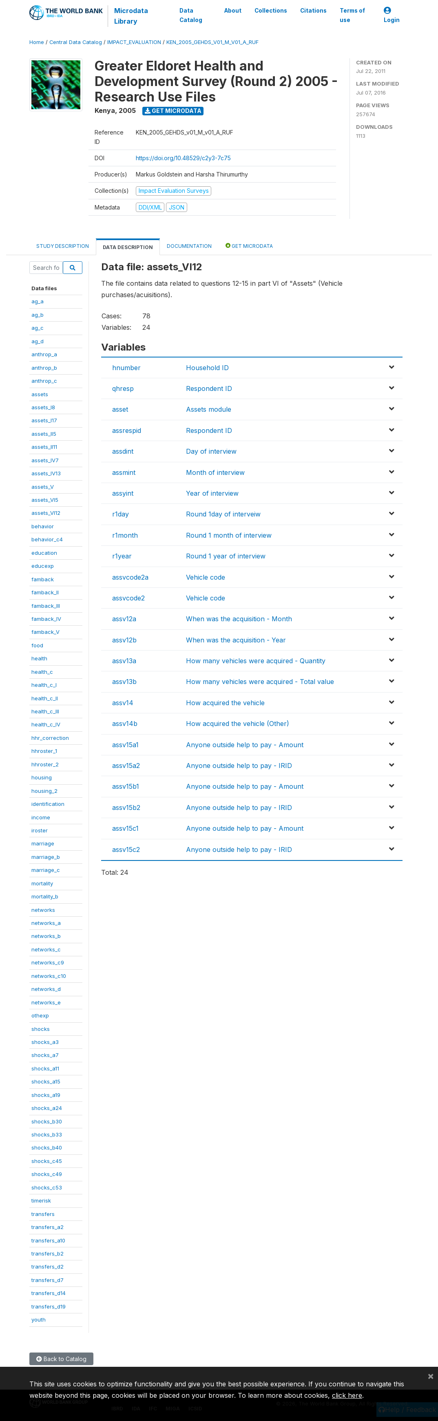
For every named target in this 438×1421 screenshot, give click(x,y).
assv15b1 (125, 786)
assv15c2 (126, 849)
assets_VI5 (44, 499)
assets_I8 (43, 407)
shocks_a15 (45, 1081)
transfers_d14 (48, 1293)
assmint (123, 472)
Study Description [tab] (62, 246)
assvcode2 (128, 598)
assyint (122, 493)
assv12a (124, 619)
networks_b (46, 936)
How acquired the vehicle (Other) (237, 723)
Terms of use (352, 15)
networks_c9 (47, 962)
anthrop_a (44, 354)
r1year (122, 556)
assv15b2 (126, 807)
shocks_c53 (46, 1187)
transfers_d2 (47, 1266)
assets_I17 (44, 420)
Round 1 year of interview (225, 556)
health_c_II (44, 698)
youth (38, 1319)
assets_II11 (44, 447)
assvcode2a (130, 577)
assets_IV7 (45, 460)
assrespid (126, 430)
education (44, 552)
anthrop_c (44, 380)
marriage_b (45, 857)
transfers (43, 1214)
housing (41, 777)
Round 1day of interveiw (223, 514)
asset (120, 409)
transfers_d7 (47, 1280)
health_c (42, 672)
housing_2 (44, 791)
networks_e (46, 1002)
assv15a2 (126, 765)
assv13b (124, 681)
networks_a (46, 923)
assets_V (42, 486)
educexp (42, 566)
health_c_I (44, 685)
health (39, 658)
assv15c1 (125, 828)
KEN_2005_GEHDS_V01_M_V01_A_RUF (212, 42)
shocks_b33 (46, 1134)
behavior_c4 (47, 539)
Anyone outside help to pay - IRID (239, 765)
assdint (122, 451)
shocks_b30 (46, 1121)
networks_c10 (48, 976)
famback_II (45, 592)
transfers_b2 (47, 1253)
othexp (40, 1015)
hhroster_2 (45, 764)
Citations (313, 10)
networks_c (46, 949)
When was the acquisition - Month (239, 619)
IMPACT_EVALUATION (134, 42)
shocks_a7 (45, 1055)
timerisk (41, 1200)
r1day (120, 514)
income (40, 817)
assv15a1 (125, 745)
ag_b (37, 314)
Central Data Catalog (75, 42)
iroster (39, 830)
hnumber (126, 368)
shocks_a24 (46, 1108)
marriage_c (45, 870)
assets (39, 394)
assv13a (124, 661)
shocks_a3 (45, 1042)
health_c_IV (45, 724)
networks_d (46, 989)
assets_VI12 (45, 513)
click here (347, 1395)
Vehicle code (205, 577)
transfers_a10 (48, 1240)
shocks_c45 (46, 1161)
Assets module (208, 409)
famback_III (45, 605)
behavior (42, 526)
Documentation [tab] (189, 246)
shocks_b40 (46, 1147)
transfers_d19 (48, 1306)
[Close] (430, 1376)
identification (47, 804)
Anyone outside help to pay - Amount (244, 745)
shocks (40, 1029)
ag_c (37, 327)
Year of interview (212, 493)
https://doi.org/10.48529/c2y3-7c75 (183, 157)
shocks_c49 (46, 1174)
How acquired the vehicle (225, 703)
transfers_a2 (47, 1227)
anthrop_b (44, 367)
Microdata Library (131, 16)
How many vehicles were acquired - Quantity (255, 661)
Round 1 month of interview (229, 535)
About (232, 10)
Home (36, 42)
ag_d (37, 341)
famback (42, 579)
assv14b (124, 723)
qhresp (123, 388)
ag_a (37, 301)
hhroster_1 (44, 751)
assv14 (122, 703)
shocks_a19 (45, 1095)
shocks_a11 (45, 1068)
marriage (42, 843)
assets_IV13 (46, 473)
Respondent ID (209, 388)
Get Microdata (173, 110)
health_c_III (45, 711)
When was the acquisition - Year (236, 640)
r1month (125, 535)
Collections (270, 10)
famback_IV (46, 619)
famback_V (45, 632)
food (37, 645)
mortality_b (44, 896)
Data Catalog (190, 15)
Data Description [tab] (128, 247)
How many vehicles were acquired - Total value (260, 681)
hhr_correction (50, 738)
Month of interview (215, 472)
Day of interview (211, 451)
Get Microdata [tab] (249, 245)
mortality (42, 883)
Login (392, 15)
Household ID (207, 368)
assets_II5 (43, 433)
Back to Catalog (61, 1358)
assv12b (124, 640)
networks (43, 910)
